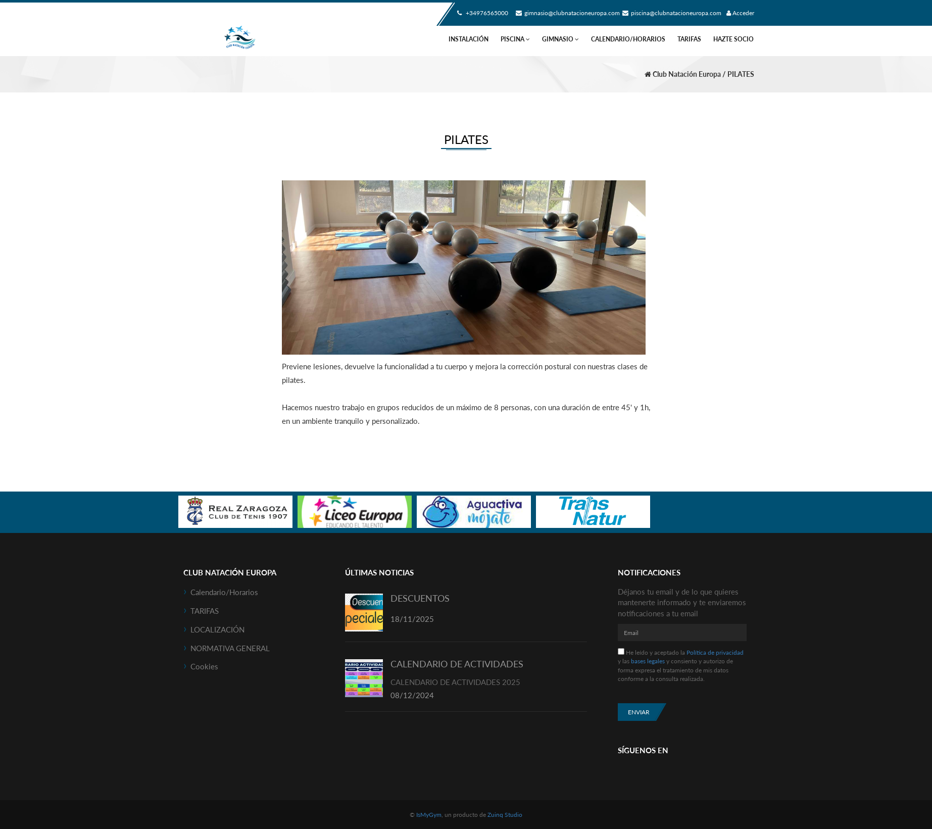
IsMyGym (429, 814)
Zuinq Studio (504, 814)
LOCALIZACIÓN (217, 629)
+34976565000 (481, 13)
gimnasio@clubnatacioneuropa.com (566, 13)
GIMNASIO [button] (560, 39)
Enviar (639, 712)
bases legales (648, 661)
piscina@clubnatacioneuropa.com (670, 13)
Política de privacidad (715, 652)
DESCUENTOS (420, 598)
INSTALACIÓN (468, 39)
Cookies (204, 666)
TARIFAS (689, 39)
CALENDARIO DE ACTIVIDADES (456, 663)
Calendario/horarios (628, 39)
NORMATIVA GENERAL (230, 648)
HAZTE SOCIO (733, 39)
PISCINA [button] (515, 39)
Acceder (740, 13)
